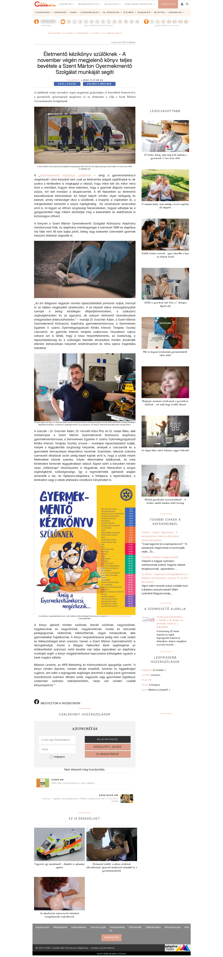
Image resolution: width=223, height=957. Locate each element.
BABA (74, 12)
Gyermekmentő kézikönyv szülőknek (65, 175)
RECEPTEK (159, 12)
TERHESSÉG (60, 12)
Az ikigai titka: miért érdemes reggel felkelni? (165, 450)
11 (131, 22)
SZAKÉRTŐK (65, 4)
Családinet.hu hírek (60, 33)
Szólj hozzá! (67, 84)
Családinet (73, 80)
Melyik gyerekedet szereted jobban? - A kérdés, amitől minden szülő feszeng (165, 501)
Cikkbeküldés (153, 927)
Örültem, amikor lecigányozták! (160, 557)
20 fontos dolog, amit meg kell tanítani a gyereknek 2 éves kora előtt (165, 157)
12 (137, 22)
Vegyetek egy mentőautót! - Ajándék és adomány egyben (59, 866)
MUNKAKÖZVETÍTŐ (88, 4)
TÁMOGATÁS (168, 4)
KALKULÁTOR (111, 4)
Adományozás (173, 927)
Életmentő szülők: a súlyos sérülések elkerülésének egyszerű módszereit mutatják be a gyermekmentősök (111, 867)
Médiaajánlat (60, 927)
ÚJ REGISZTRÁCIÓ (108, 754)
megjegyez (59, 756)
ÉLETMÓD (128, 12)
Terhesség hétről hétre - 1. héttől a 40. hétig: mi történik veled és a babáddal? (170, 622)
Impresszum (42, 927)
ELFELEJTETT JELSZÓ (107, 747)
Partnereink (135, 927)
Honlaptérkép (117, 927)
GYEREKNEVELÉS (90, 12)
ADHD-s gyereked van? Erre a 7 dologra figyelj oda (165, 304)
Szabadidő (82, 33)
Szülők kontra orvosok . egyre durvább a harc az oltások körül (165, 255)
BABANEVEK (175, 12)
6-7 (174, 22)
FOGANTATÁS (43, 12)
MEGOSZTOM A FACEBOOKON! (57, 702)
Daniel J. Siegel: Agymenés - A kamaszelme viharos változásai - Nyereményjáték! (161, 536)
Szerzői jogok (98, 927)
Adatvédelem (78, 927)
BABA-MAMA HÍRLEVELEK (138, 4)
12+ (186, 22)
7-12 (180, 22)
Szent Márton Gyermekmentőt (119, 616)
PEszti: (146, 680)
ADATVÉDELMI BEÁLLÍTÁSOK (111, 953)
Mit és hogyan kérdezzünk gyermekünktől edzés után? (165, 354)
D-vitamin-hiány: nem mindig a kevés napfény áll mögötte (165, 206)
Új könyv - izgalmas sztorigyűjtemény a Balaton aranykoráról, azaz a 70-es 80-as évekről (80, 800)
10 (126, 22)
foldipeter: (153, 670)
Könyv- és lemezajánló (107, 33)
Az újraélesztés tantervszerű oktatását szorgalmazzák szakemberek (59, 915)
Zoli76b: (151, 675)
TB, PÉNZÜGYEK (111, 12)
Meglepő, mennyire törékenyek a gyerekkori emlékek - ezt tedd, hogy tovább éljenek (165, 403)
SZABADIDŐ (144, 12)
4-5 (169, 22)
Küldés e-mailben (99, 84)
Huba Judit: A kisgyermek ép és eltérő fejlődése (73, 783)
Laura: (156, 689)
